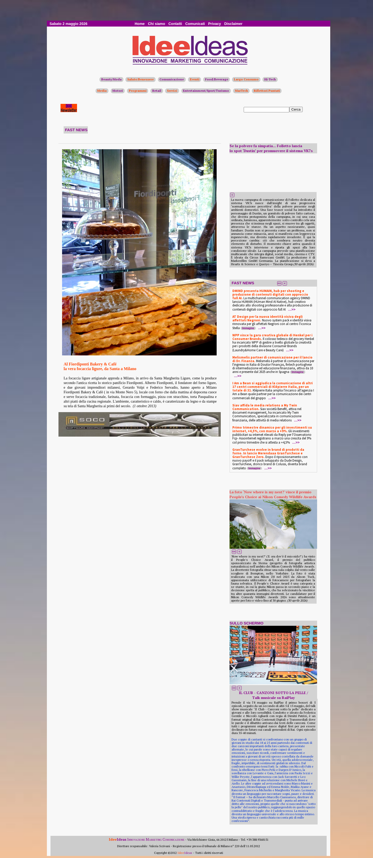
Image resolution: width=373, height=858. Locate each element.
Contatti (175, 24)
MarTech (241, 91)
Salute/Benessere (140, 79)
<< (279, 283)
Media (102, 91)
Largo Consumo (246, 79)
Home (140, 24)
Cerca (296, 109)
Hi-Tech (270, 79)
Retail (156, 91)
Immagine (248, 328)
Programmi (138, 91)
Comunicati (195, 24)
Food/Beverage (216, 79)
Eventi (194, 79)
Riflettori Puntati (267, 91)
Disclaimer (233, 24)
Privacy (214, 24)
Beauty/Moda (111, 79)
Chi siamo (156, 24)
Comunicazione (171, 79)
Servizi (172, 91)
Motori (117, 91)
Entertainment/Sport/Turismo (206, 91)
